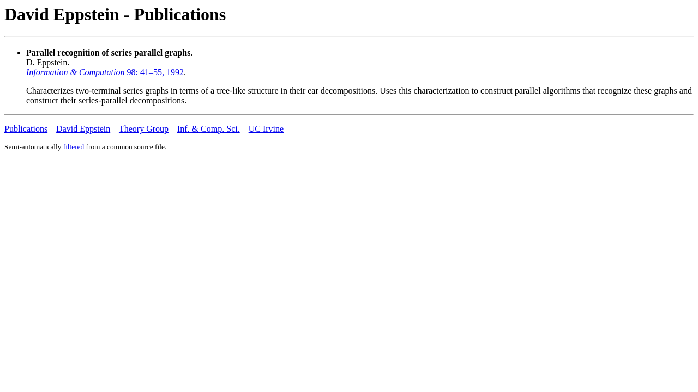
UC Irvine (266, 128)
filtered (73, 147)
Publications (25, 128)
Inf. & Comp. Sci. (208, 128)
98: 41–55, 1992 (105, 72)
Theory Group (144, 128)
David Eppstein (83, 128)
